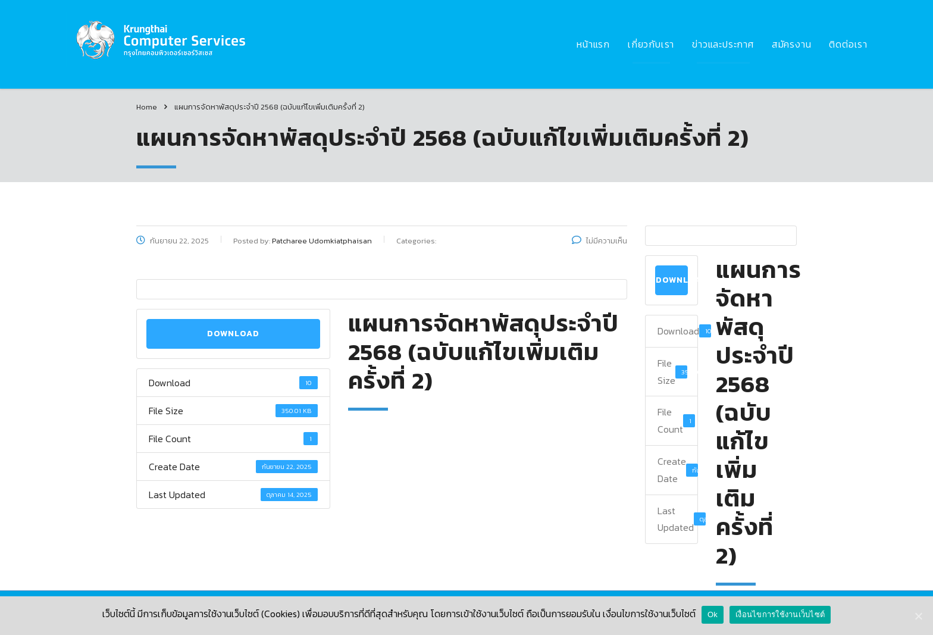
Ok (712, 614)
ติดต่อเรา (848, 44)
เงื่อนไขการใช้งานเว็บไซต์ (780, 614)
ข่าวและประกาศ (723, 44)
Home (146, 106)
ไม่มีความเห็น (599, 240)
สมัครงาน (792, 44)
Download (233, 333)
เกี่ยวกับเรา (651, 44)
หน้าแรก (593, 44)
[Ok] (918, 616)
